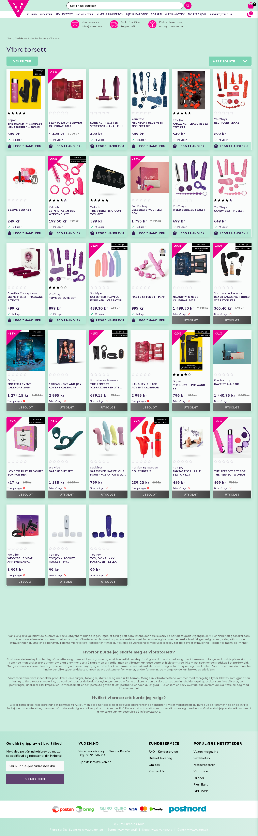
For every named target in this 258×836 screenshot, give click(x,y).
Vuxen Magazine (206, 752)
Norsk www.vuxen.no (157, 830)
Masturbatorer (204, 765)
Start (10, 38)
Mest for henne (38, 38)
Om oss (154, 765)
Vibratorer (54, 38)
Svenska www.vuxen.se (86, 830)
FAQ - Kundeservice (163, 752)
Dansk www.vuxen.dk (192, 830)
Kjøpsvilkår (157, 771)
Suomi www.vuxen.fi (122, 830)
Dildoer (199, 778)
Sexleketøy (21, 38)
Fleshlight (201, 784)
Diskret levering (160, 758)
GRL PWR (201, 791)
